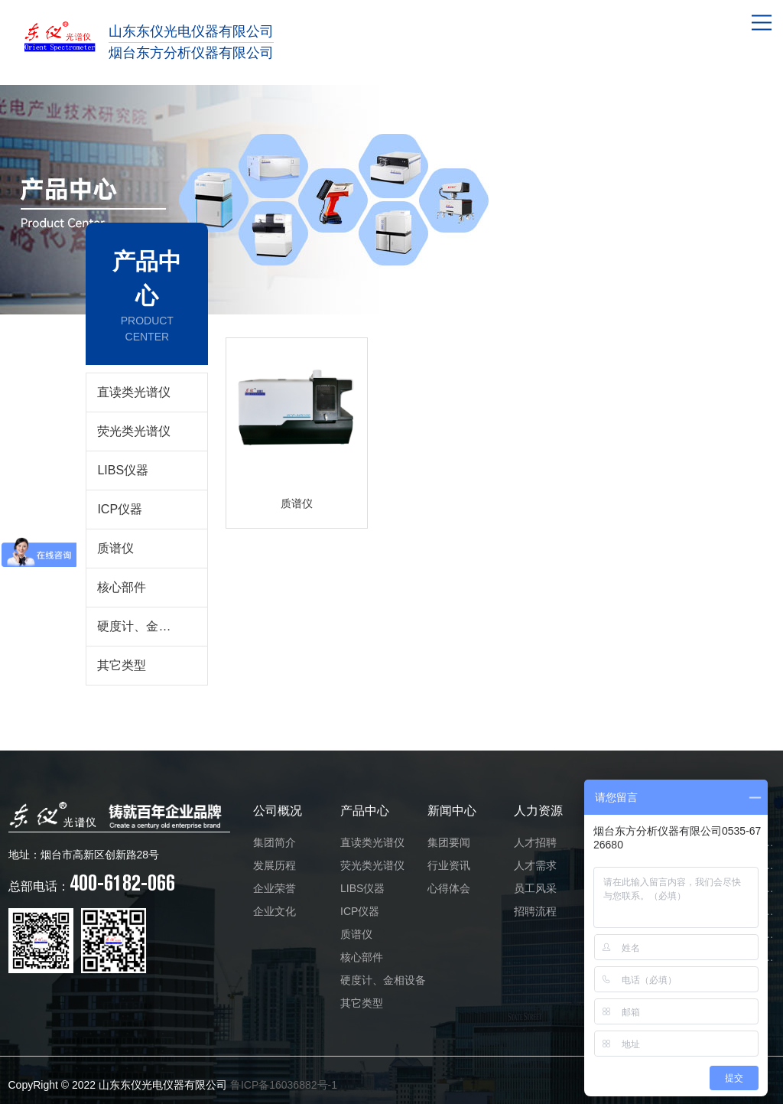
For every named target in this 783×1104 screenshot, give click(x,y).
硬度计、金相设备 (146, 626)
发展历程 (274, 865)
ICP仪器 (119, 509)
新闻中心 (451, 810)
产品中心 (364, 810)
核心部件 (121, 587)
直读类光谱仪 (134, 392)
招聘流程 (535, 911)
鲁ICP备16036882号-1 (283, 1085)
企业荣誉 (274, 888)
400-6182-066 (91, 882)
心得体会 (448, 888)
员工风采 (535, 888)
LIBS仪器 (122, 470)
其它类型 (121, 665)
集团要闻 (448, 842)
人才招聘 (535, 842)
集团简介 (274, 842)
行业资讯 (448, 865)
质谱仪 (115, 548)
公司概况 (277, 810)
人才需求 (535, 865)
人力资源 (538, 810)
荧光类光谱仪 (134, 431)
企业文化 (274, 911)
